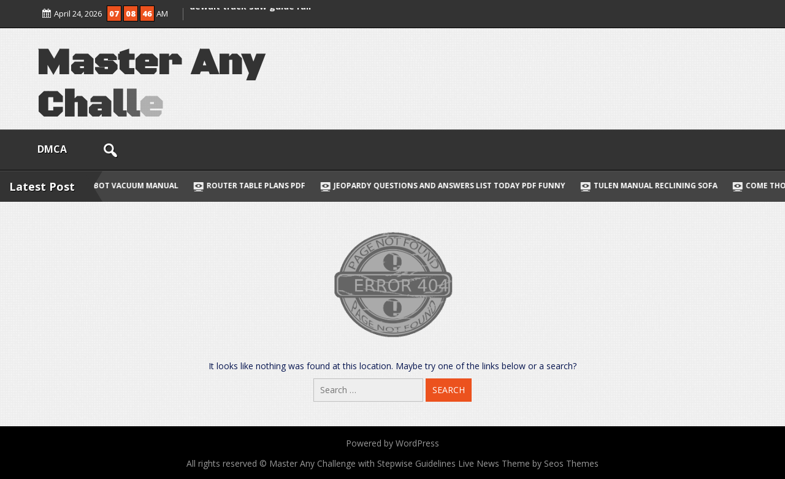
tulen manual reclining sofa (657, 185)
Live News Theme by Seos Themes (528, 463)
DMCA (52, 149)
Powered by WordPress (392, 443)
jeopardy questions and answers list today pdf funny (451, 185)
